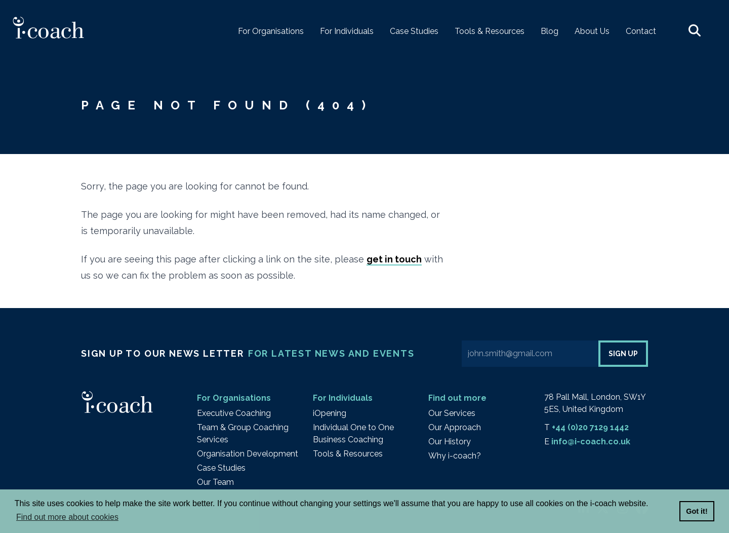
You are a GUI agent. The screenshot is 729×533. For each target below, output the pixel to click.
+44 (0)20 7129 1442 (590, 427)
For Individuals (343, 398)
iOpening (329, 413)
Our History (449, 441)
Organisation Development (247, 454)
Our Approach (454, 427)
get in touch (394, 259)
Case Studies (221, 468)
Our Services (451, 413)
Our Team (215, 482)
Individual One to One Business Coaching (353, 433)
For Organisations (234, 398)
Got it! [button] (696, 511)
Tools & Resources (348, 454)
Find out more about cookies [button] (67, 517)
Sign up (623, 354)
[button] (694, 31)
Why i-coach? (454, 456)
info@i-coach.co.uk (590, 441)
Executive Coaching (234, 413)
